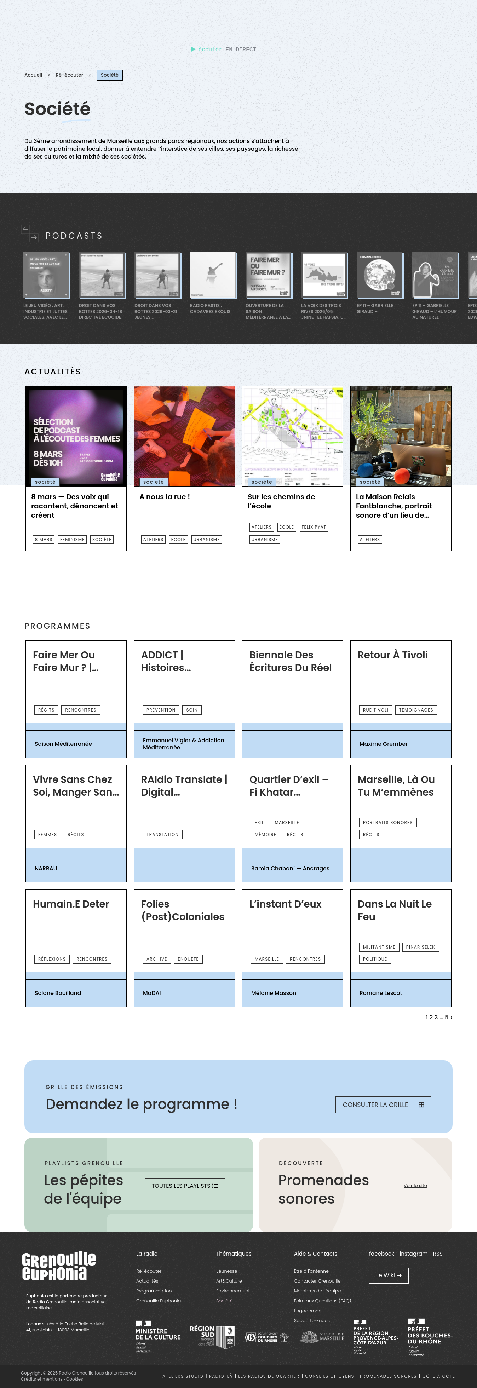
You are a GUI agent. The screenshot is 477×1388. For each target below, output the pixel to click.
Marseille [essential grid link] (287, 822)
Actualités (147, 1281)
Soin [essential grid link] (192, 710)
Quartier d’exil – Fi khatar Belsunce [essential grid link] (289, 786)
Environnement (233, 1291)
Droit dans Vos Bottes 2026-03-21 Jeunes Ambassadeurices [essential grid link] (155, 311)
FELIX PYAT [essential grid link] (314, 527)
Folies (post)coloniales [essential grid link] (182, 910)
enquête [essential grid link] (188, 959)
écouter (206, 50)
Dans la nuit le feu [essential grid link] (395, 910)
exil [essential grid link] (259, 822)
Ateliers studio (182, 1376)
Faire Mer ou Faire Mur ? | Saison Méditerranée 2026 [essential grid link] (66, 661)
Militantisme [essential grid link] (379, 947)
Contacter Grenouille (317, 1281)
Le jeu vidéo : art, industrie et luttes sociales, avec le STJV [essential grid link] (45, 311)
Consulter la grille (383, 1104)
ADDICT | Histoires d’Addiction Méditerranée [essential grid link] (174, 661)
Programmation (154, 1291)
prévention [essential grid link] (161, 710)
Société (224, 1301)
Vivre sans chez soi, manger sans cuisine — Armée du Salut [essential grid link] (75, 786)
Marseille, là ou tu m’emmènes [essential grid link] (396, 786)
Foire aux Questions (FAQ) (322, 1301)
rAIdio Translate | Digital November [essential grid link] (184, 786)
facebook (381, 1253)
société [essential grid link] (102, 539)
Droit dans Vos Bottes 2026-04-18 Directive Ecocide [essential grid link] (100, 311)
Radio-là (221, 1376)
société (45, 482)
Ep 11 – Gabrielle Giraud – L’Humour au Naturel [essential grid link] (434, 311)
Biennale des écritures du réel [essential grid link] (290, 661)
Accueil (33, 75)
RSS (438, 1253)
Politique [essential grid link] (375, 959)
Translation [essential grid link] (162, 834)
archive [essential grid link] (156, 959)
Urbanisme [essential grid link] (207, 539)
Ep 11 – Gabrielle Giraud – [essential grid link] (375, 308)
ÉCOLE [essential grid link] (178, 539)
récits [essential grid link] (46, 710)
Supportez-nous (312, 1321)
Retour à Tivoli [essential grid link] (393, 655)
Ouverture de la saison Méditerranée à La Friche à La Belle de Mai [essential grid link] (268, 311)
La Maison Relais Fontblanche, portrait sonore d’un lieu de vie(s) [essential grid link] (394, 506)
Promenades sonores (388, 1376)
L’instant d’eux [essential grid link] (285, 904)
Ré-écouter (69, 75)
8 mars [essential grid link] (44, 539)
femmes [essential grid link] (47, 834)
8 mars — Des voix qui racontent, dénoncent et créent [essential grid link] (74, 506)
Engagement (308, 1311)
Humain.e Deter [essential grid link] (71, 904)
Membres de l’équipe (317, 1291)
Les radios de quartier (269, 1376)
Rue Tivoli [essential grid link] (376, 710)
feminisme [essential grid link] (72, 539)
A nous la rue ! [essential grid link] (164, 496)
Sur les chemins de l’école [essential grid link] (281, 501)
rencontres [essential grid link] (80, 710)
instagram (414, 1253)
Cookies (74, 1379)
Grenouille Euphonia (158, 1301)
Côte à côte (439, 1376)
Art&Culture (229, 1281)
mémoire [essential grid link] (265, 834)
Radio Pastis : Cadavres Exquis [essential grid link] (210, 308)
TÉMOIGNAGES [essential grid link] (416, 710)
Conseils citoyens (329, 1376)
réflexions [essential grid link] (52, 959)
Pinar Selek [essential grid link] (420, 947)
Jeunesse (226, 1271)
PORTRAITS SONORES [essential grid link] (388, 822)
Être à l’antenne (311, 1271)
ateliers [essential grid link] (153, 539)
